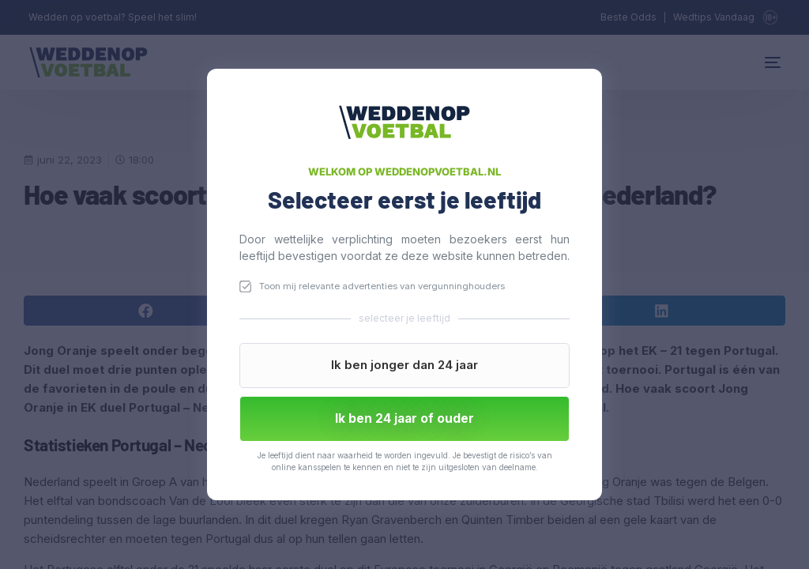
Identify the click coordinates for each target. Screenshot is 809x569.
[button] (404, 365)
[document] (404, 284)
